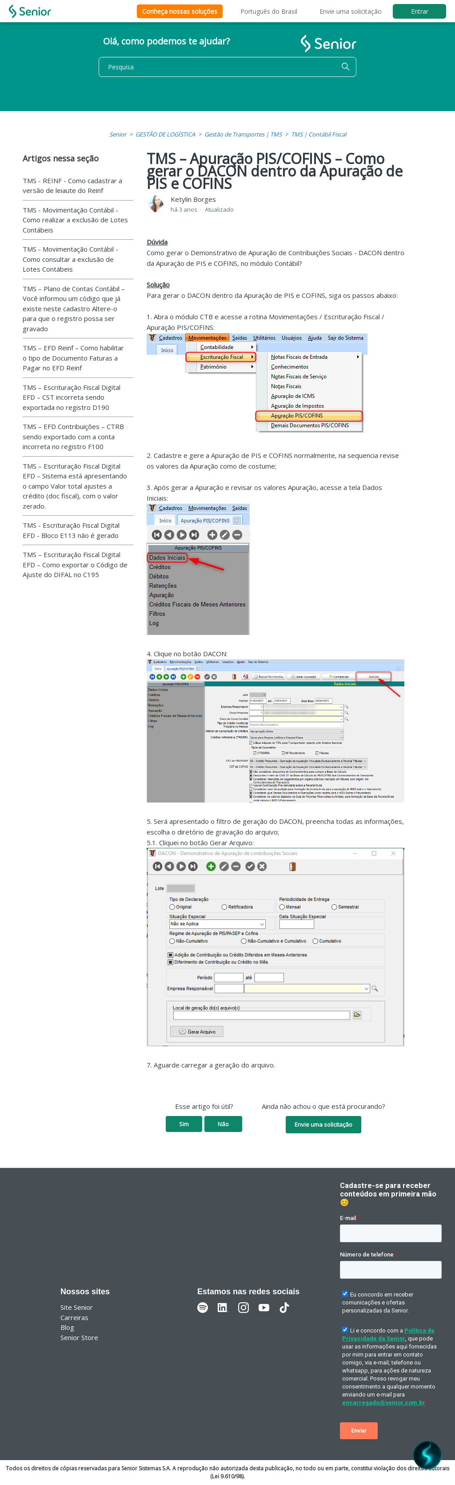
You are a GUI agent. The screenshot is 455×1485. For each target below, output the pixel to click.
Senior (117, 134)
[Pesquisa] (227, 67)
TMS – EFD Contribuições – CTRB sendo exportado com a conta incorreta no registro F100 (73, 436)
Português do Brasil (268, 11)
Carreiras (74, 1317)
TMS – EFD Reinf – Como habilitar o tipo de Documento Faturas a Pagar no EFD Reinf (73, 357)
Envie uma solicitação (350, 11)
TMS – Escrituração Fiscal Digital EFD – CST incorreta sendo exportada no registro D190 (71, 397)
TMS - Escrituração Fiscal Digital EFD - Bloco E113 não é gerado (71, 530)
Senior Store (79, 1337)
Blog (67, 1327)
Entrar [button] (419, 11)
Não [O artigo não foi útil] (223, 1124)
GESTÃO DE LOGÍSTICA (165, 134)
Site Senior (76, 1307)
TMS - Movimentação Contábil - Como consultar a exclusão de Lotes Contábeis (70, 259)
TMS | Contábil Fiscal (318, 134)
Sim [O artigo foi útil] (184, 1124)
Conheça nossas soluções (179, 11)
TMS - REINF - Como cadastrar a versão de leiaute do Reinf (72, 185)
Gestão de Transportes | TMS (243, 134)
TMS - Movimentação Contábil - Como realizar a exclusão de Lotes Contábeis (75, 219)
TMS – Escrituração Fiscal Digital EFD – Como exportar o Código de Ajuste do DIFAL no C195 (75, 564)
